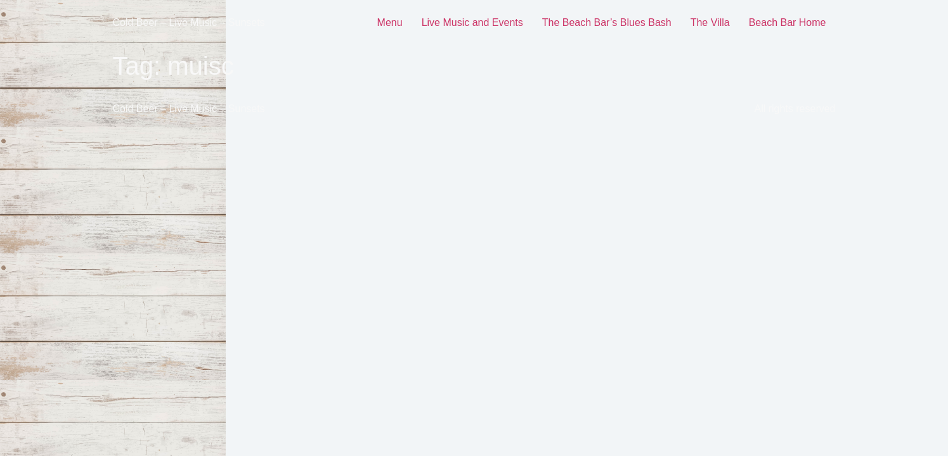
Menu (390, 22)
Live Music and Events (472, 22)
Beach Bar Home (787, 22)
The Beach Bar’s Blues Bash (607, 22)
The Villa (710, 22)
